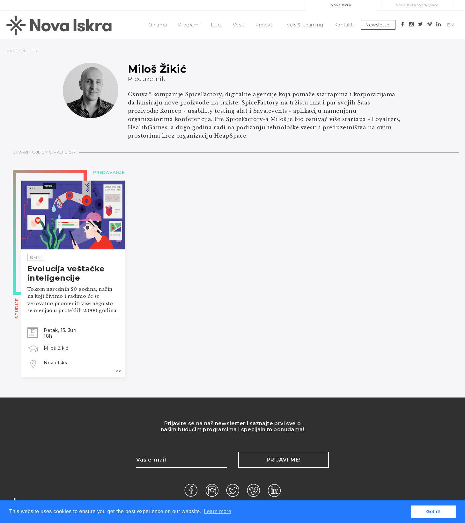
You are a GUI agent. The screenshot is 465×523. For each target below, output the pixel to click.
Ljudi (216, 25)
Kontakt (343, 25)
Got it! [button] (433, 511)
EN (450, 25)
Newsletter (378, 25)
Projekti (264, 25)
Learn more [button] (217, 511)
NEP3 (36, 257)
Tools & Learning (303, 25)
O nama (157, 25)
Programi (189, 25)
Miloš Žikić (56, 348)
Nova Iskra (341, 5)
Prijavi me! (284, 460)
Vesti (238, 25)
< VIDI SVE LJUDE (23, 51)
